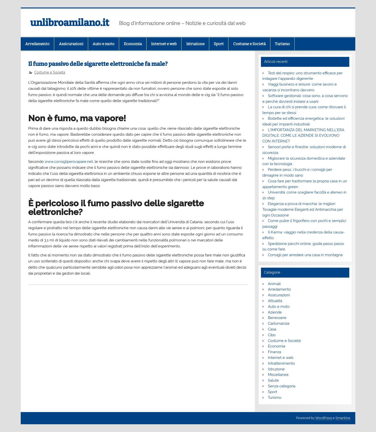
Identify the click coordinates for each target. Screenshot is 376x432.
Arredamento (37, 44)
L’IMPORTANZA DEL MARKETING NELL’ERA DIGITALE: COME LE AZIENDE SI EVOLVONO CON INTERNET (303, 136)
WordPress (323, 418)
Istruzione (195, 44)
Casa (272, 329)
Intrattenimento (281, 363)
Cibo (272, 335)
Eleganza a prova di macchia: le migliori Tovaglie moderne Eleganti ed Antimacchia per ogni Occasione (302, 209)
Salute (273, 380)
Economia (133, 44)
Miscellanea (278, 374)
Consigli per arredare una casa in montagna (305, 255)
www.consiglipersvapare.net (69, 161)
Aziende (275, 312)
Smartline (343, 418)
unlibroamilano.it (69, 22)
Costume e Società (249, 44)
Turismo (282, 44)
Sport (219, 44)
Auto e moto (103, 44)
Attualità (275, 301)
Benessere (277, 318)
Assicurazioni (71, 44)
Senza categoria (281, 386)
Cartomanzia (278, 323)
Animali (274, 284)
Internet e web (164, 44)
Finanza (274, 352)
